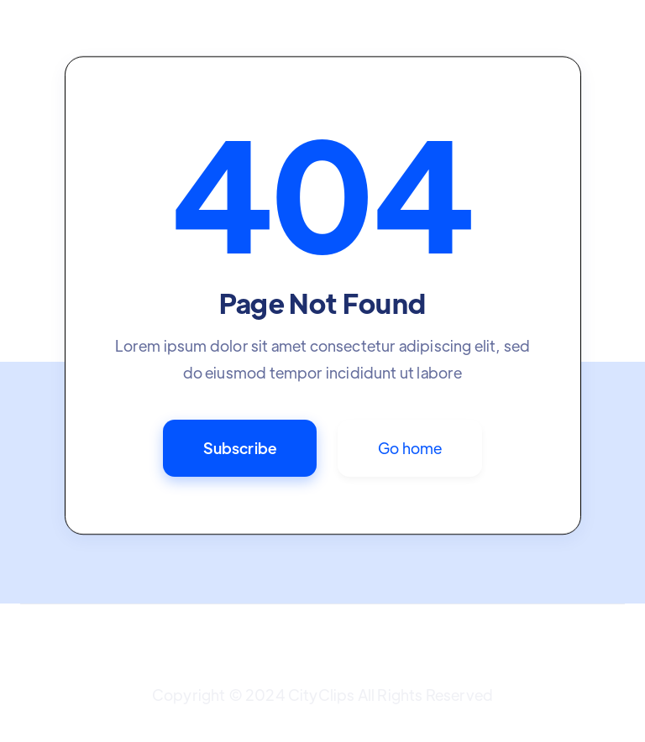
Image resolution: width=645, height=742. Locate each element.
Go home (410, 447)
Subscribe (240, 447)
